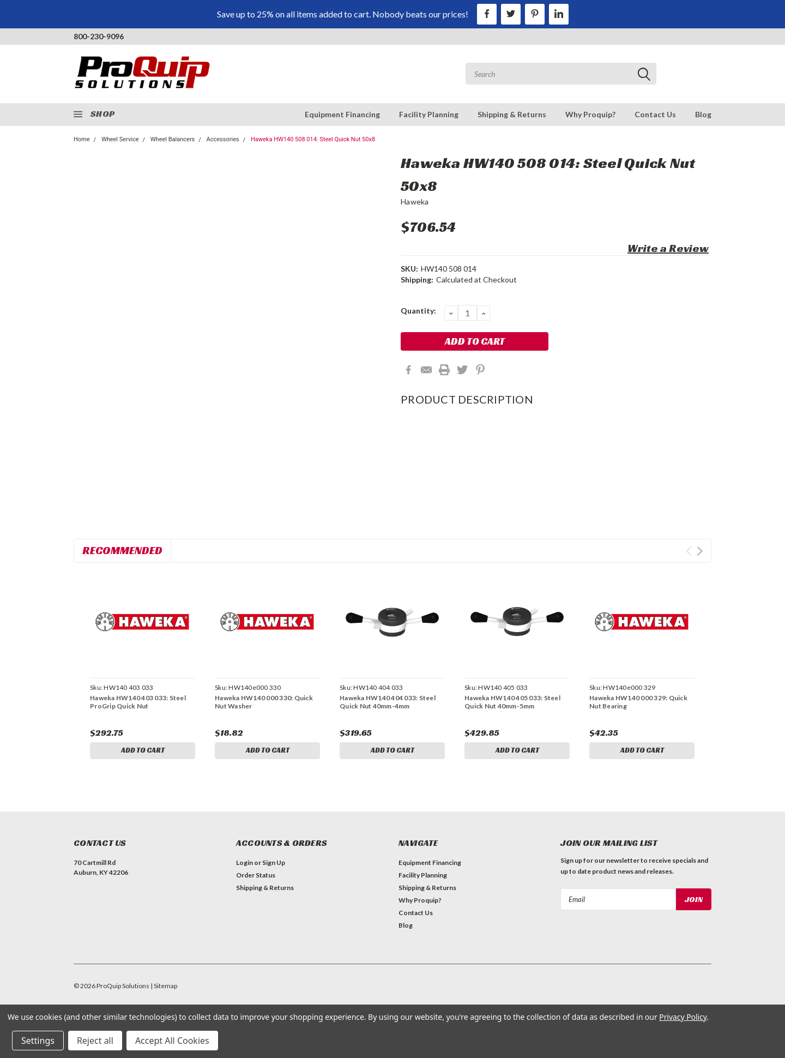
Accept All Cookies (172, 1041)
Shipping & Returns (512, 114)
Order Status (255, 877)
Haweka (415, 201)
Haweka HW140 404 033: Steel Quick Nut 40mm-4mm (388, 702)
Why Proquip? (590, 114)
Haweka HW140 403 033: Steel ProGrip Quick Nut (138, 702)
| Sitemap (163, 988)
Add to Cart (143, 750)
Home (82, 139)
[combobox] (561, 74)
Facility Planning (428, 114)
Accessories (223, 139)
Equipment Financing (342, 114)
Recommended (122, 550)
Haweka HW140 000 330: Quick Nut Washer (264, 702)
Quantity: (418, 310)
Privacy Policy (682, 1017)
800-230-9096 (99, 36)
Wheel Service (120, 139)
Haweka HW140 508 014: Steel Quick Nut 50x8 (313, 139)
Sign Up (273, 865)
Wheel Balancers (172, 139)
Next (699, 551)
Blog (703, 114)
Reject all (95, 1041)
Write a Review (668, 248)
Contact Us (655, 114)
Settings (38, 1041)
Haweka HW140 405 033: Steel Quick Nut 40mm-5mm (512, 702)
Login (244, 865)
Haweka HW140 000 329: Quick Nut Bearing (638, 702)
